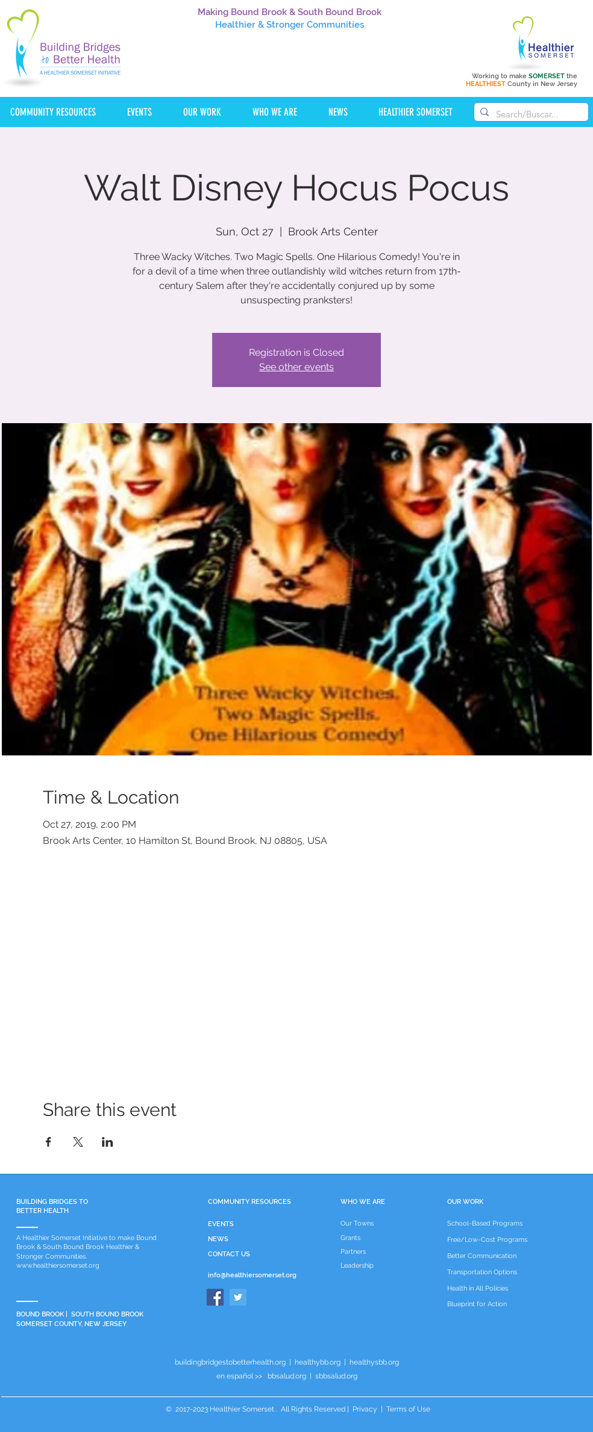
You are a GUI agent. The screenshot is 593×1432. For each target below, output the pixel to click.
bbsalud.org (287, 1376)
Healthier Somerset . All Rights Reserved (277, 1409)
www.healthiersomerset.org (57, 1265)
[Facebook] (215, 1297)
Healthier (235, 24)
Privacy (365, 1409)
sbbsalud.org (336, 1376)
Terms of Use (407, 1409)
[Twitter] (238, 1297)
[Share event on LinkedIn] (107, 1142)
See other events (296, 367)
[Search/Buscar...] (529, 114)
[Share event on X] (78, 1142)
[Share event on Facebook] (48, 1142)
